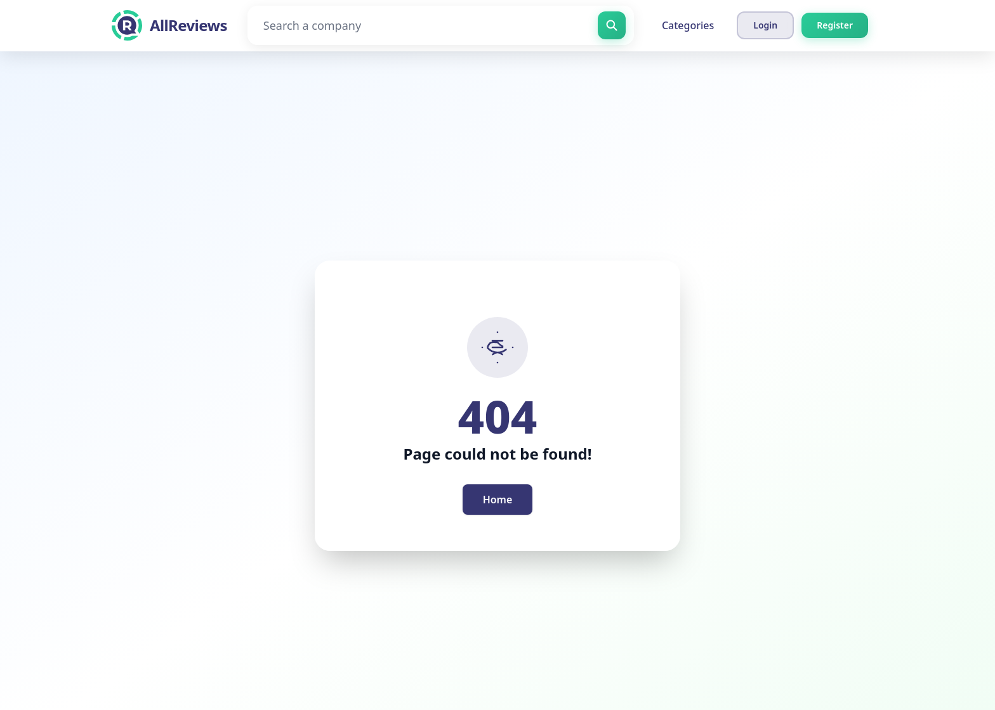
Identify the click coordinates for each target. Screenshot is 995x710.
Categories (688, 25)
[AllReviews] (169, 25)
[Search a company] (440, 25)
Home (498, 500)
